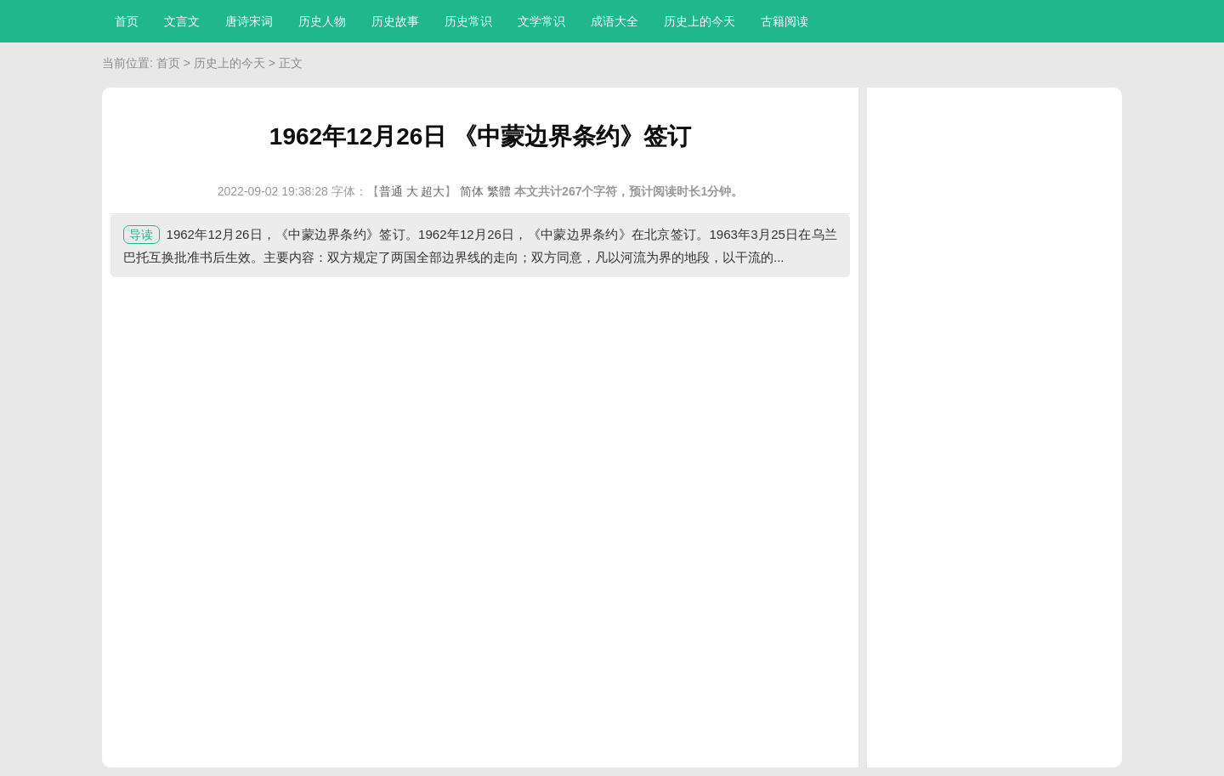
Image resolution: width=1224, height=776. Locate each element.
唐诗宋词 (249, 21)
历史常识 (468, 21)
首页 (127, 21)
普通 (391, 191)
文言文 (182, 21)
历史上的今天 (699, 21)
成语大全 (614, 21)
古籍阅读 (784, 21)
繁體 (499, 191)
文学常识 (541, 21)
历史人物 (322, 21)
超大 (433, 191)
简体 (472, 191)
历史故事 (395, 21)
